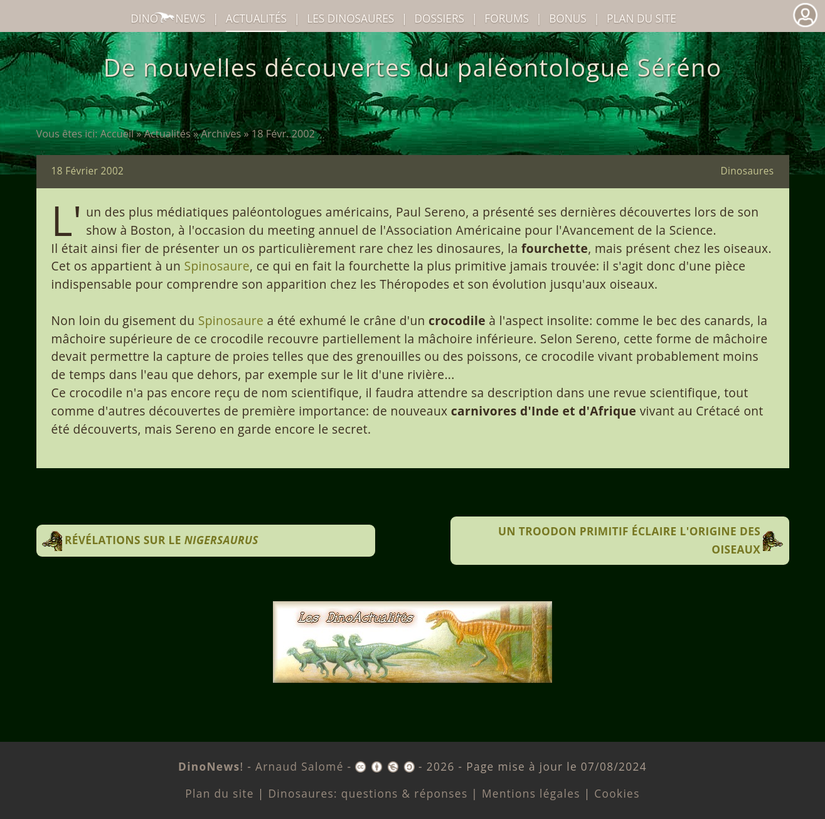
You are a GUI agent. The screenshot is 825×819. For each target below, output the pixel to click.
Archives (221, 134)
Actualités (167, 134)
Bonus (568, 18)
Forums (506, 18)
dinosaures (350, 18)
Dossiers (439, 18)
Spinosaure (217, 265)
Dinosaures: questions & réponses (367, 793)
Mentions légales (531, 793)
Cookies (616, 793)
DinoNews (167, 18)
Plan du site (641, 18)
